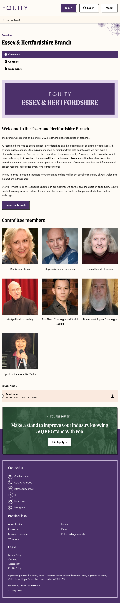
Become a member (18, 534)
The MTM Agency (30, 585)
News (64, 524)
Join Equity (59, 442)
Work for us (14, 539)
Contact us (13, 529)
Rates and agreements (73, 534)
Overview (12, 54)
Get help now (18, 476)
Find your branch (13, 19)
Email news (12, 394)
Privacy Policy (14, 555)
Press (64, 529)
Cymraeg (12, 559)
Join (68, 7)
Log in (88, 7)
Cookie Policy (14, 568)
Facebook (16, 501)
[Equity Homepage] (15, 8)
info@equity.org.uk (21, 488)
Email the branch (16, 205)
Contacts (12, 61)
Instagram (16, 507)
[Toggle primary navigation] (109, 8)
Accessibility (14, 563)
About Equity (15, 524)
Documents (13, 68)
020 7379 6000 (20, 482)
